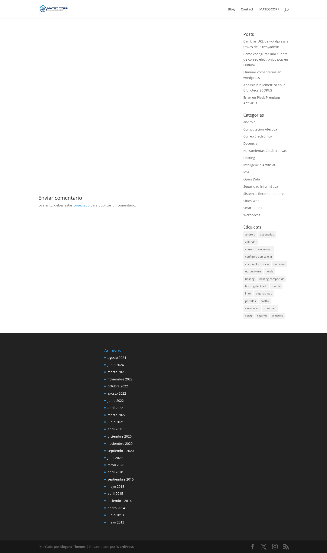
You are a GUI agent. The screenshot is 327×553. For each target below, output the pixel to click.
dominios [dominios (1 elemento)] (279, 264)
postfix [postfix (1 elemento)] (264, 301)
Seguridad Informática (260, 186)
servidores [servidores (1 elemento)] (252, 308)
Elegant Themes (73, 546)
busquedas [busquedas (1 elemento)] (267, 234)
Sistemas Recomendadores (264, 193)
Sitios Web (251, 201)
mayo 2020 (116, 465)
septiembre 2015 (121, 479)
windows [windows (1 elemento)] (277, 316)
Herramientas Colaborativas (265, 150)
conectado (81, 205)
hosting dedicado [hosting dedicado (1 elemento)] (256, 286)
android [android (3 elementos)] (250, 234)
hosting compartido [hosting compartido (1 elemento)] (271, 279)
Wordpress (251, 215)
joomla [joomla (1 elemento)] (276, 286)
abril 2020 (115, 472)
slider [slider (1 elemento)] (248, 316)
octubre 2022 (118, 386)
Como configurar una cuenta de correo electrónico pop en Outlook (265, 59)
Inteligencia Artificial (259, 165)
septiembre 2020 (121, 450)
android (249, 122)
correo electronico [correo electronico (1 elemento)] (257, 264)
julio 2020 (115, 457)
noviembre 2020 (120, 443)
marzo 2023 (117, 372)
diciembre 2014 (120, 500)
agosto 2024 (117, 357)
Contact (247, 9)
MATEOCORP (269, 9)
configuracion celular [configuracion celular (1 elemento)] (258, 257)
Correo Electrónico (257, 136)
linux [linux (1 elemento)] (248, 293)
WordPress (125, 546)
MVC (246, 172)
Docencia (250, 143)
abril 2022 (115, 408)
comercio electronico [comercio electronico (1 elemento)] (258, 249)
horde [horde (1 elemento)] (269, 271)
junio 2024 (116, 365)
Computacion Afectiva (260, 129)
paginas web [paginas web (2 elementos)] (264, 293)
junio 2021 (116, 422)
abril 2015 (115, 493)
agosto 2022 (117, 393)
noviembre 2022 (120, 379)
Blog (231, 9)
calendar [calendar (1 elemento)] (251, 242)
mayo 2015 (116, 486)
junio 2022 (116, 400)
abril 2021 (115, 429)
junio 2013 (116, 515)
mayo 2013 (116, 522)
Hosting (249, 158)
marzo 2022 (117, 415)
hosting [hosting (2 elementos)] (250, 279)
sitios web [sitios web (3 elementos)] (270, 308)
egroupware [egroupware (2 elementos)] (253, 271)
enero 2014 (116, 508)
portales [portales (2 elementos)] (250, 301)
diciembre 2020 (120, 436)
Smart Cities (252, 208)
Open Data (251, 179)
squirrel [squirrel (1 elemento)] (262, 316)
